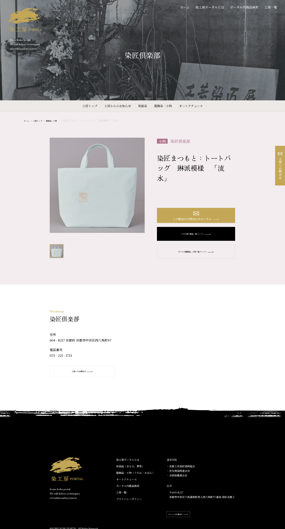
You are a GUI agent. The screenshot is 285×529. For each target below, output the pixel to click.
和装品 (142, 106)
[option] (97, 185)
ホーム (185, 7)
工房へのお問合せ (83, 375)
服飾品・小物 (163, 106)
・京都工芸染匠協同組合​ (181, 470)
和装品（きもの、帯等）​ (130, 470)
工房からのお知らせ (117, 106)
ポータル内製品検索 (127, 489)
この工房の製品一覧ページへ (196, 237)
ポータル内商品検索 (244, 7)
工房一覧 (270, 7)
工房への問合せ (280, 165)
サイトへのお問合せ (184, 517)
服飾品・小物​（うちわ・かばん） (135, 476)
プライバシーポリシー (129, 502)
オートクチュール (191, 106)
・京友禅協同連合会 (178, 474)
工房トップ (89, 106)
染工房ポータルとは (210, 7)
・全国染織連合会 (177, 479)
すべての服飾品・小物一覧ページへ (196, 255)
